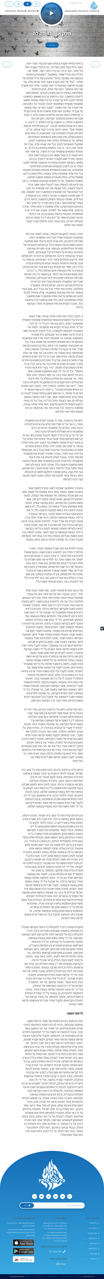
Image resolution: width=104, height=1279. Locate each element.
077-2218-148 (55, 1251)
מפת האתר (39, 1276)
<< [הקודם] (95, 64)
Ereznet (27, 1276)
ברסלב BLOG (94, 1249)
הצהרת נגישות (52, 1276)
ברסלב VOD (94, 1243)
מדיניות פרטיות (66, 1276)
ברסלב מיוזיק (94, 1228)
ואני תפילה (94, 1259)
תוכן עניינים (52, 45)
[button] (102, 628)
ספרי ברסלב (94, 1254)
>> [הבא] (7, 64)
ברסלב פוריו (94, 1223)
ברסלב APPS (94, 1238)
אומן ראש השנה (93, 1233)
